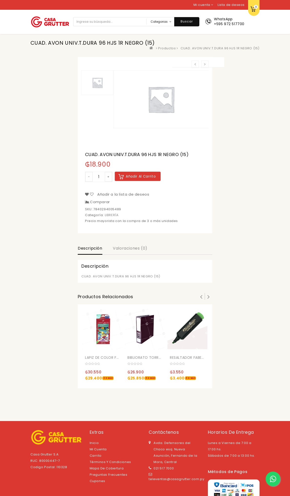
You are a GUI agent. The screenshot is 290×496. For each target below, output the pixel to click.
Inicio (94, 443)
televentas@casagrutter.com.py (176, 479)
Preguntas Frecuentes (108, 474)
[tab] (90, 249)
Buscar (187, 21)
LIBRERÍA (112, 215)
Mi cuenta (98, 449)
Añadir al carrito (141, 176)
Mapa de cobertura (107, 468)
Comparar (100, 202)
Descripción (90, 248)
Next (208, 296)
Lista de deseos (231, 4)
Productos (167, 48)
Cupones (97, 481)
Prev (201, 296)
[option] (161, 99)
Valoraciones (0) (130, 248)
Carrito (96, 455)
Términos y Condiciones (110, 462)
